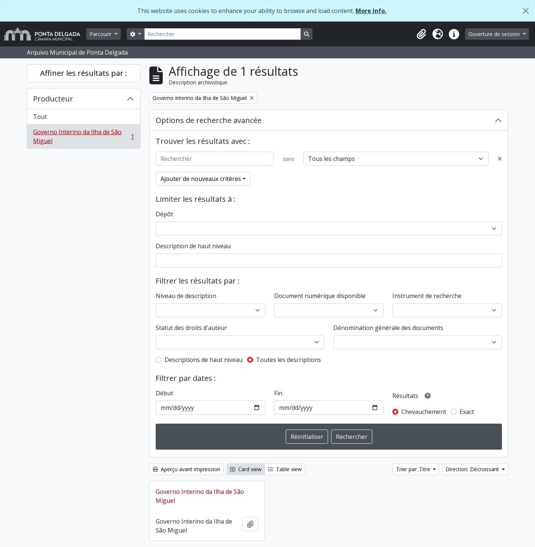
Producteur (53, 99)
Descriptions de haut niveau (204, 360)
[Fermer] (526, 10)
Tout (40, 117)
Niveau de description (186, 296)
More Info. (371, 11)
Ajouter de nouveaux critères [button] (200, 179)
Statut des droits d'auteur (191, 328)
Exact (467, 412)
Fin (278, 393)
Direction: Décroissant (472, 469)
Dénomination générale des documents (388, 328)
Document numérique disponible (320, 296)
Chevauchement (423, 412)
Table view (285, 469)
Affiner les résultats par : (83, 73)
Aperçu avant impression (186, 469)
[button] (421, 34)
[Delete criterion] (499, 158)
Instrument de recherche (426, 296)
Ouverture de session (494, 34)
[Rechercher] (222, 34)
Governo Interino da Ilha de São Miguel (83, 136)
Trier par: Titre (414, 469)
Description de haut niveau (193, 246)
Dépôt (164, 214)
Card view (246, 469)
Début (164, 393)
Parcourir (101, 34)
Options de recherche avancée (209, 120)
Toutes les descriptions (288, 360)
